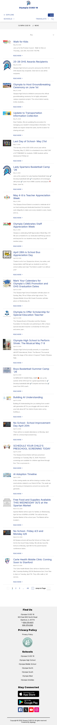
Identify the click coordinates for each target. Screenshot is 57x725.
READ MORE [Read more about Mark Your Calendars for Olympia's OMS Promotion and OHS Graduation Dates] (18, 306)
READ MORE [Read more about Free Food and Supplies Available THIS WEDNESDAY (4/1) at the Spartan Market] (18, 525)
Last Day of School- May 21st (30, 141)
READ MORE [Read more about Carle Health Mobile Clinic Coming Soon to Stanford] (18, 582)
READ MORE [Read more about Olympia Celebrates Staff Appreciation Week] (18, 246)
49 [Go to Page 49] (28, 588)
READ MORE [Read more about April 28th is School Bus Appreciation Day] (18, 274)
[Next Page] (33, 588)
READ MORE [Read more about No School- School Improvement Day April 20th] (18, 440)
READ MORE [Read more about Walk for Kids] (18, 55)
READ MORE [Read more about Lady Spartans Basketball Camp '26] (18, 189)
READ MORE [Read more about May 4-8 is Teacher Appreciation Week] (18, 218)
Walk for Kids (20, 41)
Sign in (52, 15)
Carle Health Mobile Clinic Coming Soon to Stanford (32, 561)
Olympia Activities (27, 680)
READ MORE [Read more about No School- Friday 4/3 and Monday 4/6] (18, 553)
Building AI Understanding (28, 397)
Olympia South (27, 672)
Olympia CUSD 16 (24, 25)
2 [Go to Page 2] (15, 588)
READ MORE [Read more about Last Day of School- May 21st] (18, 161)
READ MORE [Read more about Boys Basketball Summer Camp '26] (18, 391)
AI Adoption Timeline (25, 474)
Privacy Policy (27, 634)
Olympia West (27, 676)
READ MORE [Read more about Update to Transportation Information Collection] (18, 135)
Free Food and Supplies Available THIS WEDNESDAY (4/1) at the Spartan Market (32, 502)
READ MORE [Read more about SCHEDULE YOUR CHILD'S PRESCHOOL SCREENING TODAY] (18, 468)
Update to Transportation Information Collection (27, 114)
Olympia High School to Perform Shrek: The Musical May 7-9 (31, 342)
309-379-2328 (27, 625)
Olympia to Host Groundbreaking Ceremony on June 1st (31, 86)
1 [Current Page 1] (12, 588)
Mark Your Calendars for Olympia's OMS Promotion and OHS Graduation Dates (30, 283)
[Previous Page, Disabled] (8, 588)
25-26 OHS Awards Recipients (30, 61)
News (37, 25)
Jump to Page (40, 588)
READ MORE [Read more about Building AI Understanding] (18, 417)
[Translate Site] (42, 19)
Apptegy (33, 722)
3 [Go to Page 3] (19, 588)
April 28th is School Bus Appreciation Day (26, 254)
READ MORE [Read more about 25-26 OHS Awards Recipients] (18, 78)
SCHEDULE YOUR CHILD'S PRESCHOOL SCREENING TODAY (31, 447)
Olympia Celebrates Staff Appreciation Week (27, 225)
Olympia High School (27, 660)
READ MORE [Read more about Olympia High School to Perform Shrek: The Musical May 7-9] (18, 363)
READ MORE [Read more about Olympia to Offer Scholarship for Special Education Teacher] (18, 334)
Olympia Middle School (27, 664)
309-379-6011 (28, 623)
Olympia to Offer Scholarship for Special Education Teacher (31, 313)
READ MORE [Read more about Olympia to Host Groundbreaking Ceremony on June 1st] (18, 107)
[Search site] (52, 19)
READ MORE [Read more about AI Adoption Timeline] (18, 494)
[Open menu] (8, 15)
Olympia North (27, 668)
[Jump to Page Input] (49, 588)
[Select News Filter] (41, 34)
